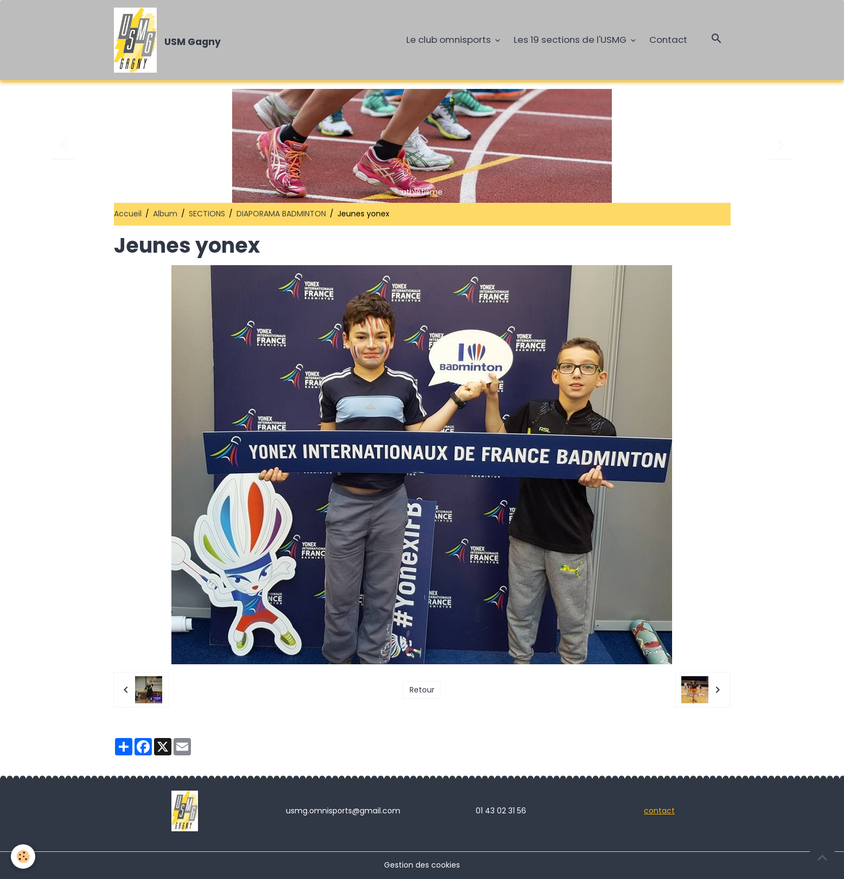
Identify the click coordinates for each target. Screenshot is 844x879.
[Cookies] (23, 856)
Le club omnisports (449, 39)
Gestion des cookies (422, 864)
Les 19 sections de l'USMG (571, 39)
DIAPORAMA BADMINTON (281, 213)
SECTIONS (207, 213)
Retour (422, 689)
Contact (668, 39)
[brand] (169, 40)
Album (165, 213)
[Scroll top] (822, 857)
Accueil (128, 213)
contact (659, 810)
